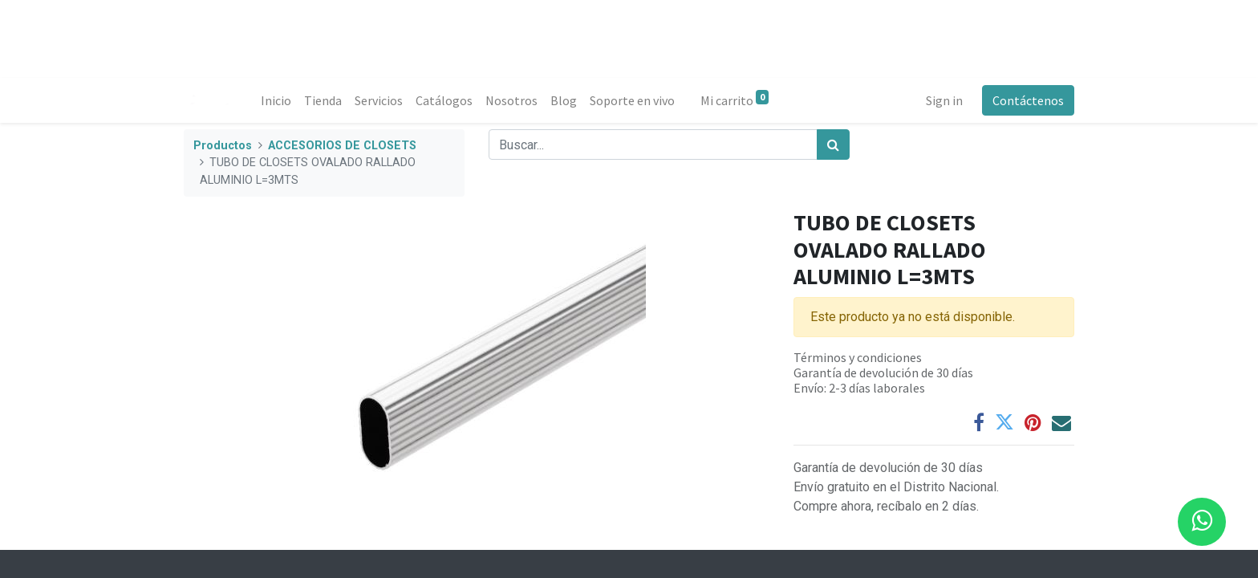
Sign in (944, 100)
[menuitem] (276, 100)
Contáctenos (1028, 100)
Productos (222, 146)
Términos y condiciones (857, 357)
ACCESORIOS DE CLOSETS (342, 146)
